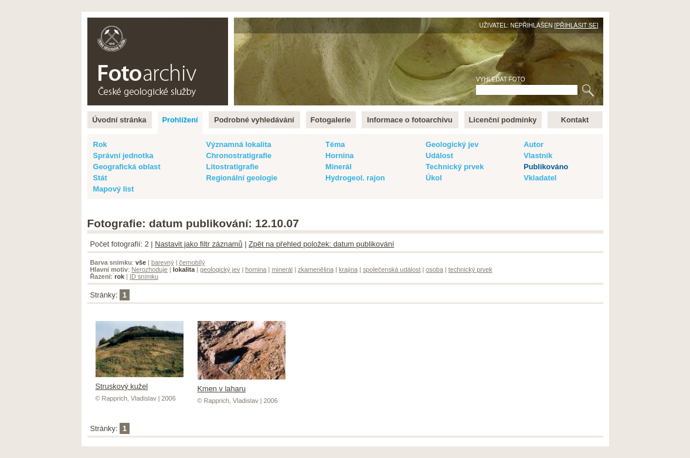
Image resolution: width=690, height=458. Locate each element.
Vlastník (538, 155)
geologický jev (220, 269)
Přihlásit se (576, 25)
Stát (100, 177)
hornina (255, 269)
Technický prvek (455, 166)
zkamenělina (316, 269)
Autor (533, 144)
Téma (335, 144)
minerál (282, 269)
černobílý (192, 262)
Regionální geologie (242, 177)
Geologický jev (452, 144)
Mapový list (113, 188)
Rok (100, 144)
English (214, 23)
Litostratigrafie (232, 166)
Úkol (434, 177)
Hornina (339, 155)
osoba (434, 269)
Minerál (338, 166)
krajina (348, 269)
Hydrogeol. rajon (355, 177)
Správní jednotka (123, 155)
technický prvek (470, 269)
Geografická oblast (127, 166)
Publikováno (546, 166)
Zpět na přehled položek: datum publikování (321, 244)
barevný (162, 262)
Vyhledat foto (500, 79)
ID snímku (144, 276)
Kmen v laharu (241, 384)
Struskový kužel (139, 382)
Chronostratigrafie (239, 155)
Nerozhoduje (149, 269)
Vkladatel (540, 177)
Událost (439, 155)
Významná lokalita (238, 144)
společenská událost (392, 269)
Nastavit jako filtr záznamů (198, 244)
